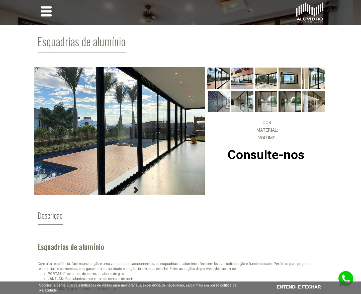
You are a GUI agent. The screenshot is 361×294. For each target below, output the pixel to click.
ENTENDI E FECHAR (299, 286)
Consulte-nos (266, 155)
